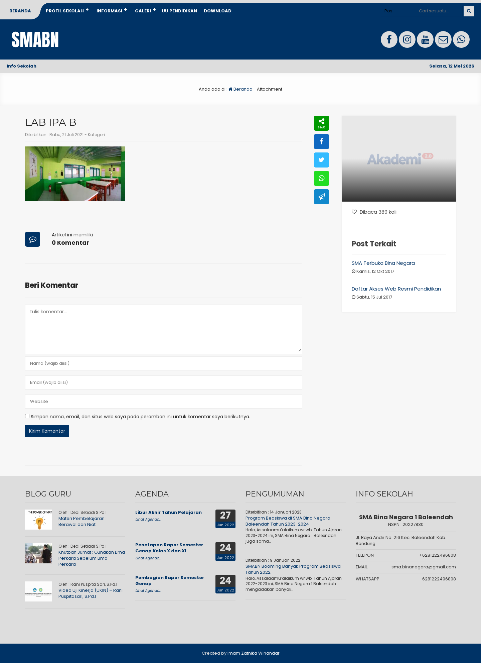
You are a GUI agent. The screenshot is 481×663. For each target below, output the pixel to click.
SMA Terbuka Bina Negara (383, 262)
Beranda (20, 11)
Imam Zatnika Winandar (253, 653)
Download (217, 11)
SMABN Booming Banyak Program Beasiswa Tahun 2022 (293, 569)
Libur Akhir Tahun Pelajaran (168, 512)
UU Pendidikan (179, 11)
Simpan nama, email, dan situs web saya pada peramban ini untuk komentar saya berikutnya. (140, 416)
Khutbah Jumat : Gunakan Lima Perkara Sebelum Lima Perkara (91, 558)
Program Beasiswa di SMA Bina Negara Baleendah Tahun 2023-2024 (288, 521)
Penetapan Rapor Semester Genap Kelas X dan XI (169, 548)
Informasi (109, 11)
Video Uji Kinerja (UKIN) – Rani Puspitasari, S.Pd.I (90, 593)
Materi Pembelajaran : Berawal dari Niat (82, 521)
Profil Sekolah (65, 11)
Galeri (143, 11)
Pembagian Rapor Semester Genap (169, 580)
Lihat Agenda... (148, 519)
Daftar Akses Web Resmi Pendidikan (396, 288)
